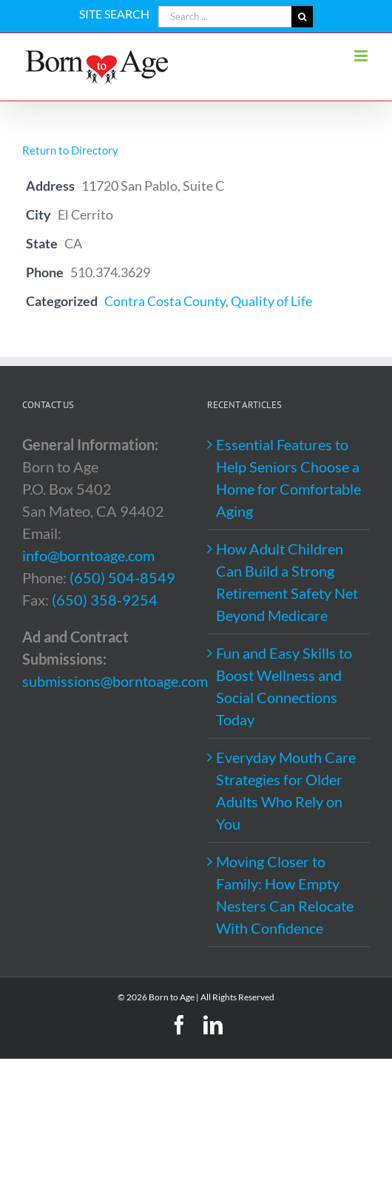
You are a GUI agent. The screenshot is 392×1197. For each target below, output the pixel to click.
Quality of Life (271, 301)
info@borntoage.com (88, 555)
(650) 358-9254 (105, 599)
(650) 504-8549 (122, 577)
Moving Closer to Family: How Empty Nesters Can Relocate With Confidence (285, 894)
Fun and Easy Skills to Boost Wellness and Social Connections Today (284, 686)
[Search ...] (224, 16)
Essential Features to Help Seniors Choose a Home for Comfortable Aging (288, 477)
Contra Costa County (165, 301)
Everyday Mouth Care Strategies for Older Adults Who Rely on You (286, 790)
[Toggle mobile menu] (362, 56)
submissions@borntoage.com (115, 681)
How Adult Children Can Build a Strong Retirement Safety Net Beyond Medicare (287, 582)
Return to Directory (70, 150)
